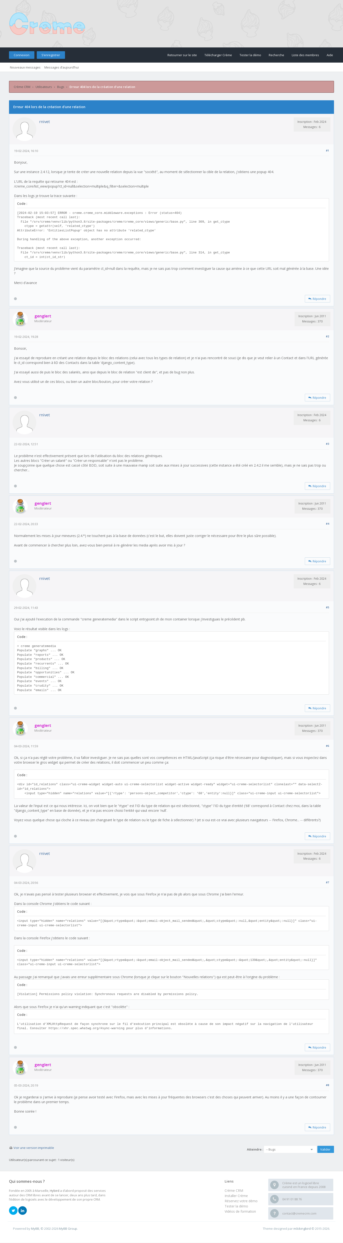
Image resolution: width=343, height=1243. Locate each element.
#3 (327, 443)
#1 (327, 150)
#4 (327, 523)
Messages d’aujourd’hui (61, 67)
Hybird (54, 1190)
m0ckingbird (302, 1228)
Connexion (21, 55)
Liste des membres (305, 55)
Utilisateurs (44, 87)
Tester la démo (250, 55)
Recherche (276, 55)
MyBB (35, 1228)
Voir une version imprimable (34, 1148)
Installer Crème (236, 1195)
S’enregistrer (51, 55)
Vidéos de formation (240, 1211)
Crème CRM (22, 87)
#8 (327, 1085)
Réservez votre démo (241, 1201)
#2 (327, 336)
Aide (330, 55)
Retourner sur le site (182, 55)
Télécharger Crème (218, 55)
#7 (327, 882)
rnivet (44, 121)
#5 (327, 607)
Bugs (60, 87)
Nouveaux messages (25, 67)
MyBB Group (68, 1228)
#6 (327, 746)
